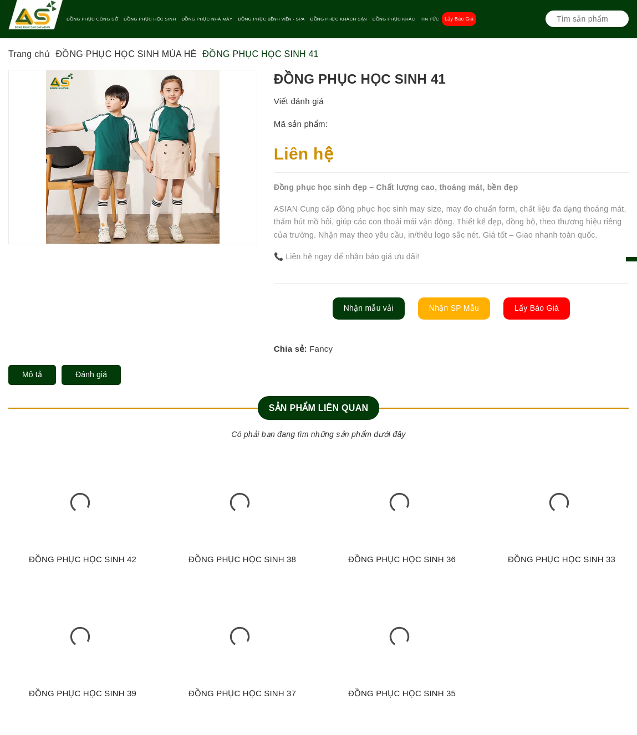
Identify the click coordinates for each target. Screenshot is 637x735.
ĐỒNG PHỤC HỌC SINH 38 (242, 559)
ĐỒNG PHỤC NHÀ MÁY (206, 19)
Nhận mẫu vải (369, 308)
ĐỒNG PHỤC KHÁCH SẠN (338, 19)
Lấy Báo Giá (459, 19)
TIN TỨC (430, 19)
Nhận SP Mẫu (454, 308)
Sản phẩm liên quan (319, 408)
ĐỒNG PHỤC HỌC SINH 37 (242, 693)
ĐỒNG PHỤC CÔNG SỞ (92, 19)
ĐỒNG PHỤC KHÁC (394, 19)
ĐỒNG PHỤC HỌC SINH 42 (82, 559)
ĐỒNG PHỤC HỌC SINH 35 (402, 693)
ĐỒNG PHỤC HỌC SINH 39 (82, 693)
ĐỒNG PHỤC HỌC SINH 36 (402, 559)
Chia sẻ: (290, 348)
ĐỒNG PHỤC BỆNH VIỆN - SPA (271, 19)
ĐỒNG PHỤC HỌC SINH (150, 19)
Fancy (321, 348)
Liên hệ (303, 154)
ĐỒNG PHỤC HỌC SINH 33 (561, 559)
